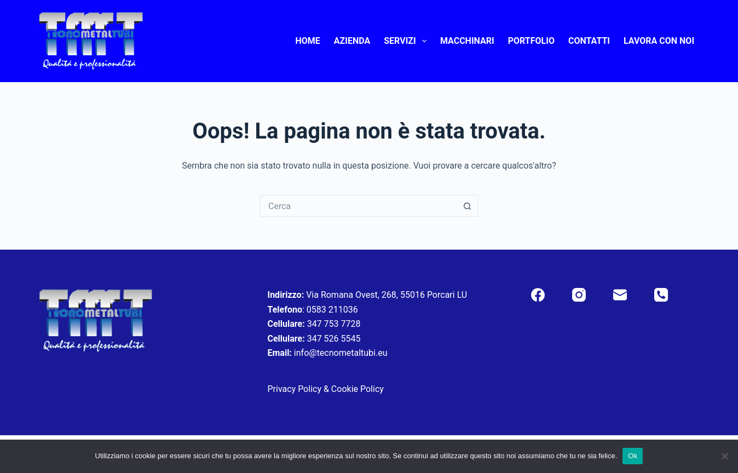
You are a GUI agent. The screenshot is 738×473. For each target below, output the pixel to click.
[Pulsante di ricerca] (467, 206)
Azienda (352, 41)
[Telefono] (661, 295)
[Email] (620, 295)
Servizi (407, 41)
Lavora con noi (659, 41)
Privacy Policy (294, 389)
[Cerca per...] (358, 206)
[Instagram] (579, 295)
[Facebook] (538, 295)
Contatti (589, 41)
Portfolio (531, 41)
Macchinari (467, 41)
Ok (632, 456)
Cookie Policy (357, 389)
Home (307, 41)
